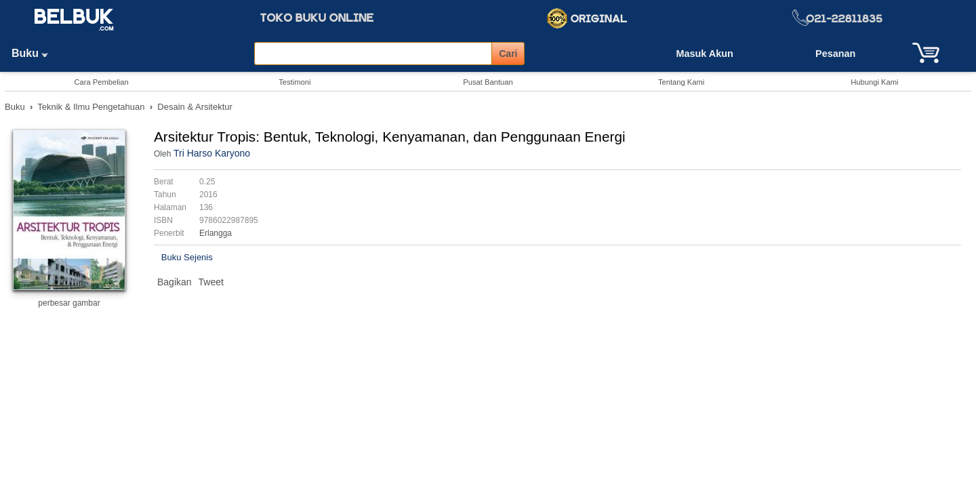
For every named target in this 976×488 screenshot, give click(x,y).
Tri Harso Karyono (212, 153)
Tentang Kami (681, 82)
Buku (35, 53)
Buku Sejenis (187, 257)
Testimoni (294, 82)
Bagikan (174, 282)
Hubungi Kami (874, 82)
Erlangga (215, 233)
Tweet (211, 282)
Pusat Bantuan (487, 82)
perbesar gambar (69, 303)
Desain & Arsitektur (194, 107)
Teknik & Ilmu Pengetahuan (90, 107)
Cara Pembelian (101, 82)
